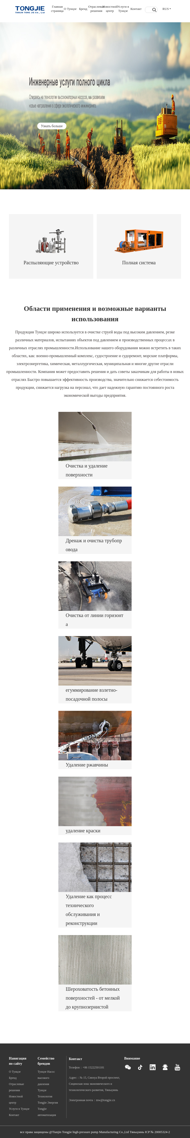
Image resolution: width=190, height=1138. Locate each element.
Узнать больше (52, 126)
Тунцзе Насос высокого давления (46, 1078)
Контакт (136, 9)
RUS (166, 9)
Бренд (83, 9)
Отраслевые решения (96, 9)
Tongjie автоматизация (47, 1112)
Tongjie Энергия (48, 1102)
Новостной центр (110, 9)
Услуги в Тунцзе (123, 9)
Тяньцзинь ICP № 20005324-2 (150, 1132)
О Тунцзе (70, 9)
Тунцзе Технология (45, 1093)
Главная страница (57, 9)
